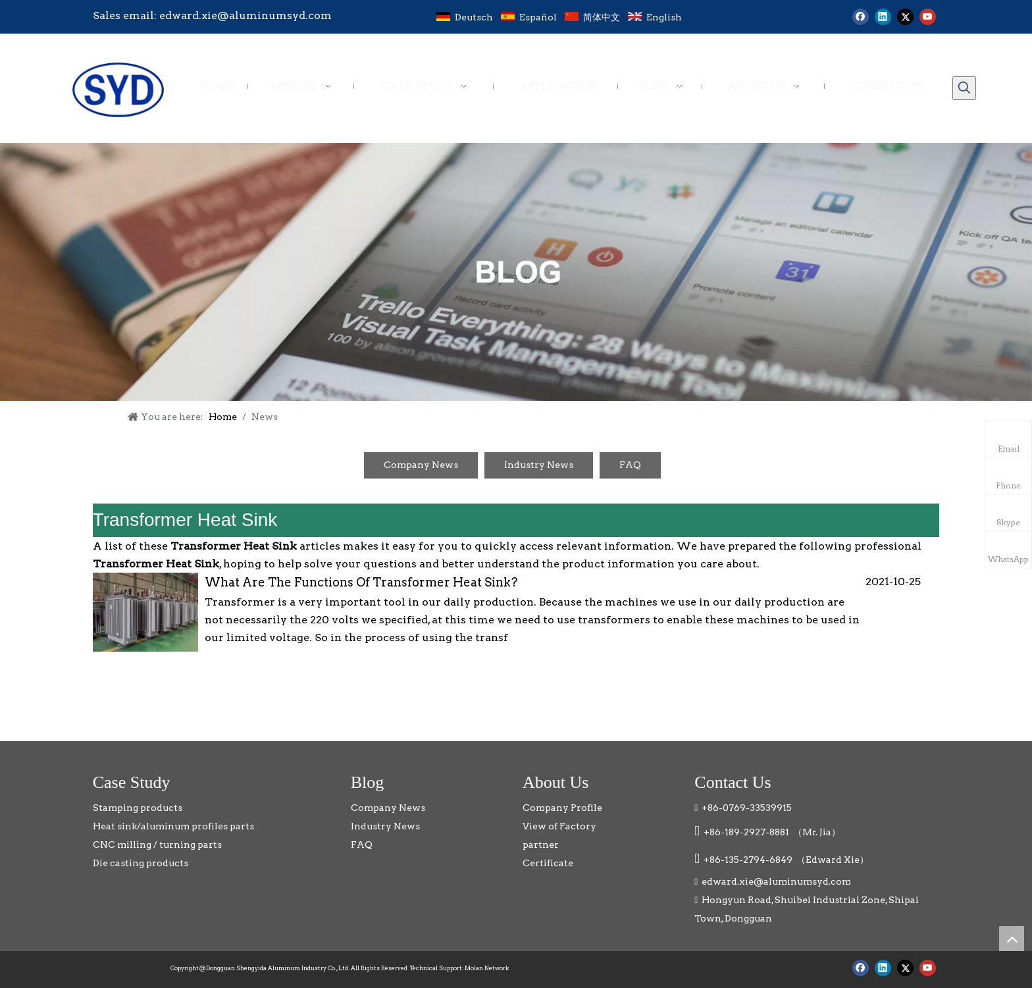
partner (541, 844)
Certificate (548, 863)
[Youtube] (927, 17)
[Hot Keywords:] (964, 88)
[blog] (516, 272)
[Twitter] (905, 17)
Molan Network (487, 968)
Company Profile (562, 807)
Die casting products (140, 863)
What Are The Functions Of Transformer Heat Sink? (361, 582)
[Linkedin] (883, 17)
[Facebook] (860, 17)
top (1011, 938)
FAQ (630, 464)
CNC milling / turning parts (157, 844)
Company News (421, 464)
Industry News (538, 464)
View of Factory (559, 826)
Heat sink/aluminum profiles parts (173, 826)
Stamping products (137, 807)
